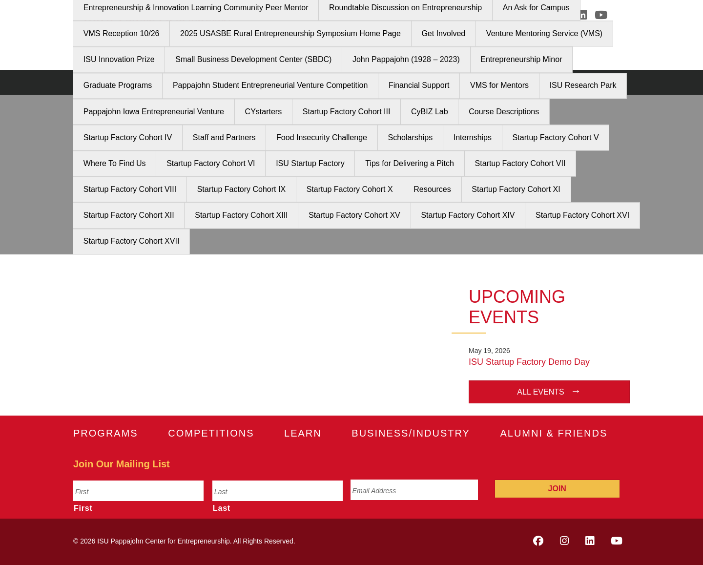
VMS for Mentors (499, 86)
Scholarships (410, 137)
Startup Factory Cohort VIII (129, 189)
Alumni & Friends (553, 433)
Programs (105, 433)
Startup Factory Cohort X (350, 189)
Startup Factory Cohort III (347, 111)
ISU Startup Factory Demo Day (529, 362)
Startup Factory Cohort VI (210, 163)
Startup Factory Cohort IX (241, 189)
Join (557, 488)
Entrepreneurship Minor (521, 60)
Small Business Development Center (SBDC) (253, 60)
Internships (473, 137)
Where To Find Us (114, 163)
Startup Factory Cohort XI (516, 189)
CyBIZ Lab (429, 111)
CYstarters (263, 111)
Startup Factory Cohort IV (127, 137)
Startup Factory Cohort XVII (131, 241)
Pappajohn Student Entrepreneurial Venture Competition (270, 86)
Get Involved (443, 33)
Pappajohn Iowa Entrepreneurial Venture (153, 111)
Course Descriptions (504, 111)
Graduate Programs (117, 86)
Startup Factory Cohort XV (354, 215)
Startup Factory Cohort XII (128, 215)
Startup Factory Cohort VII (520, 163)
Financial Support (419, 86)
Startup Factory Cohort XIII (241, 215)
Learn (303, 433)
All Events (540, 392)
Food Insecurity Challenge (321, 137)
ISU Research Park (583, 86)
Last (221, 507)
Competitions (211, 433)
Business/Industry (411, 433)
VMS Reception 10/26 (121, 33)
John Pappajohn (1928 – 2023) (406, 60)
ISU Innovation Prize (119, 60)
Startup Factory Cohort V (556, 137)
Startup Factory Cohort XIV (468, 215)
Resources (432, 189)
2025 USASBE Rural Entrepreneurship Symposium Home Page (290, 33)
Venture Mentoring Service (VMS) (544, 33)
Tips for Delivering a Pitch (409, 163)
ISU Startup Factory (310, 163)
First (83, 507)
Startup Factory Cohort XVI (582, 215)
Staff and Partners (224, 137)
